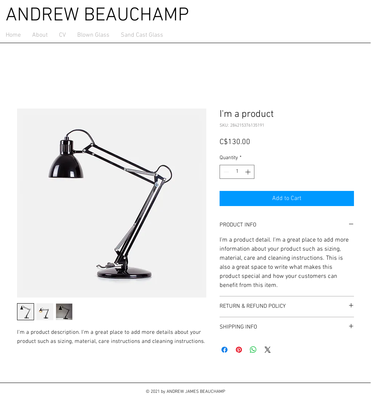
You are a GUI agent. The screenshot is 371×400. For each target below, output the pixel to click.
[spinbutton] (237, 171)
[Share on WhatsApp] (253, 349)
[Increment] (248, 171)
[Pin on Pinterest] (238, 349)
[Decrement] (225, 171)
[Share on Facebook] (224, 349)
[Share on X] (267, 349)
